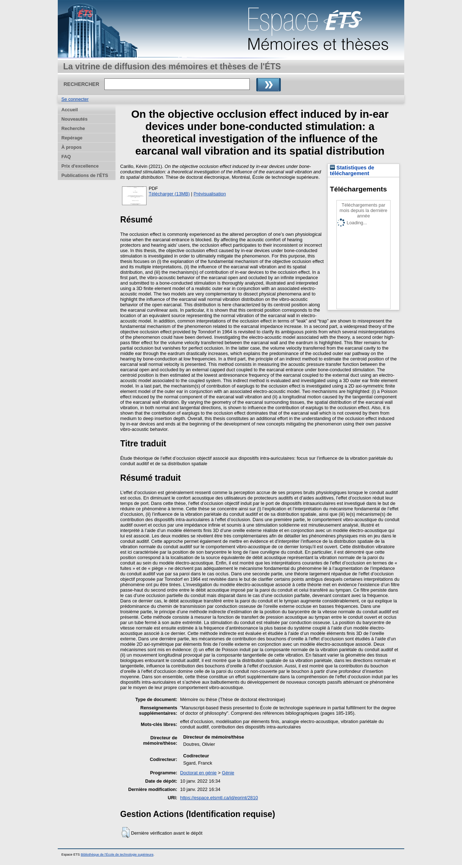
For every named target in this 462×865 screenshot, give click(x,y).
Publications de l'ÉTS (84, 175)
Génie (228, 772)
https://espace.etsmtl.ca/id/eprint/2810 (219, 797)
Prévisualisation (209, 193)
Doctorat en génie (198, 772)
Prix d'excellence (80, 166)
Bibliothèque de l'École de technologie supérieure (117, 854)
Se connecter (74, 99)
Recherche (73, 128)
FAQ (66, 156)
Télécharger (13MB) (169, 193)
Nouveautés (74, 119)
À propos (71, 147)
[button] (125, 832)
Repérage (71, 137)
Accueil (69, 109)
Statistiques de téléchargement (352, 170)
